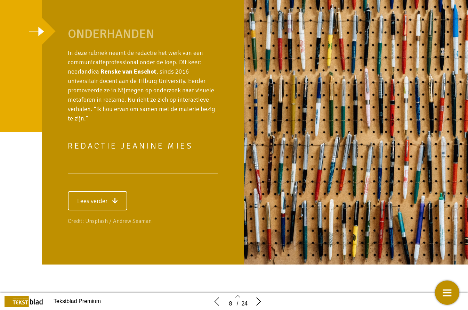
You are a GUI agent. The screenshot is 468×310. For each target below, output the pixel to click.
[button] (97, 200)
